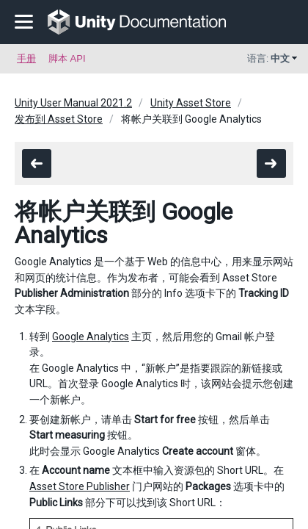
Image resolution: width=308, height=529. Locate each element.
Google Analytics (90, 336)
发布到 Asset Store (59, 119)
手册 (26, 58)
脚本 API (67, 58)
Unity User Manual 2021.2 (73, 103)
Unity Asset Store (190, 103)
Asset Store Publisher (79, 486)
